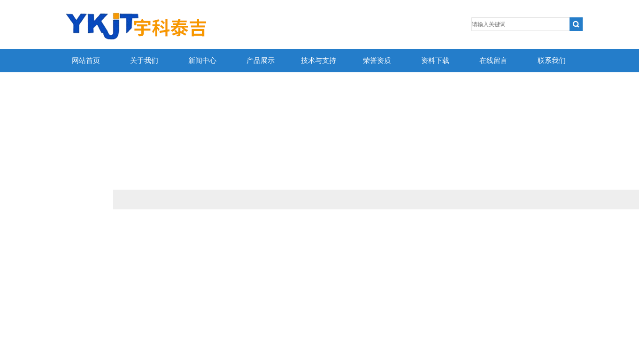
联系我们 (552, 60)
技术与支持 (318, 60)
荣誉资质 (377, 60)
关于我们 (144, 60)
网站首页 (86, 60)
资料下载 (435, 60)
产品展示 (260, 60)
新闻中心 (202, 60)
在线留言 (493, 60)
